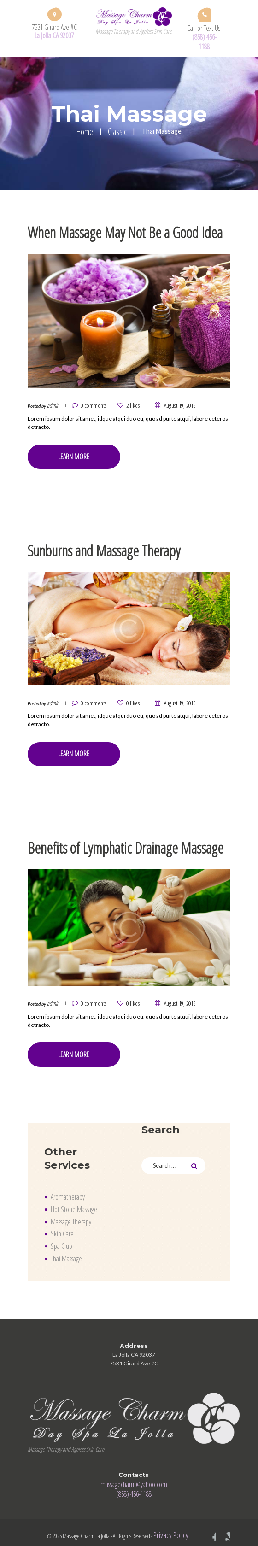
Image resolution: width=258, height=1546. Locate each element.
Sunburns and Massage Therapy (101, 547)
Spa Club (61, 1239)
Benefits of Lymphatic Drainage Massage (120, 842)
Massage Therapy (71, 1215)
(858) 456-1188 (204, 42)
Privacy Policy (171, 1527)
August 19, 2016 (174, 404)
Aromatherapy (67, 1190)
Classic (117, 131)
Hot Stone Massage (74, 1202)
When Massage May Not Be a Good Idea (120, 231)
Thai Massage (66, 1252)
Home (84, 131)
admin (53, 404)
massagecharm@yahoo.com (134, 1477)
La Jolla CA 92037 (54, 35)
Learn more (72, 455)
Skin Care (62, 1227)
